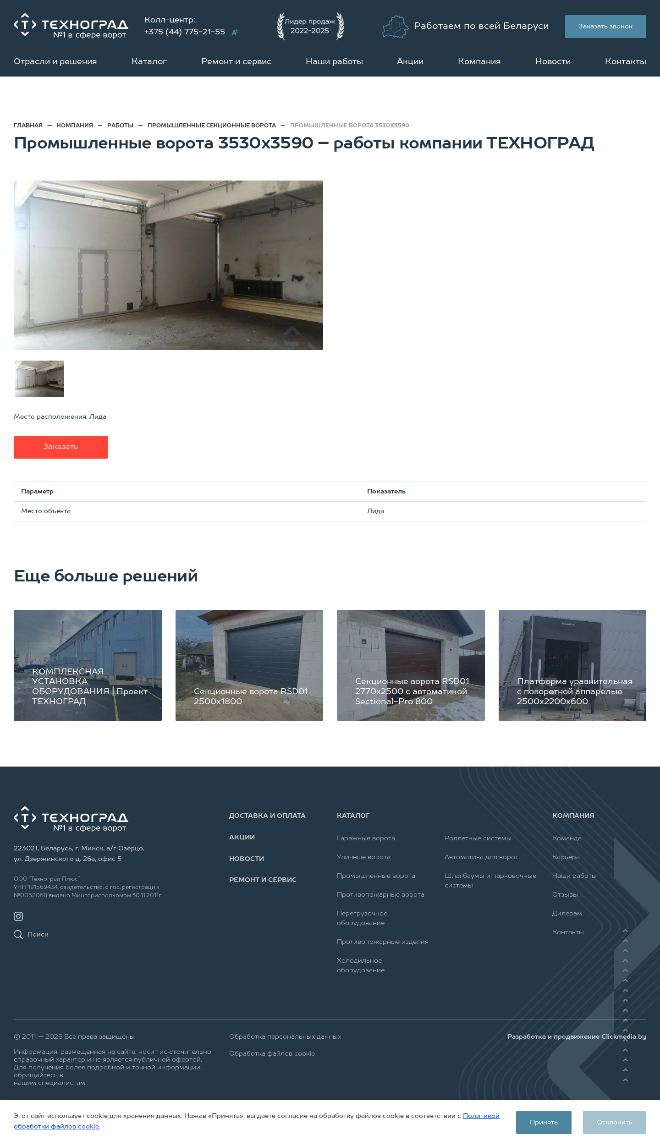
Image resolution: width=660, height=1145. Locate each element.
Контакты (625, 62)
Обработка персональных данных (285, 1037)
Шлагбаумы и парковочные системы (490, 881)
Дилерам (567, 913)
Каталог (149, 62)
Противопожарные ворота (380, 895)
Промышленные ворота (376, 876)
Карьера (566, 857)
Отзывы (565, 895)
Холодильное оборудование (361, 966)
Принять (544, 1122)
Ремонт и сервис (236, 62)
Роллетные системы (478, 838)
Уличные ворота (363, 857)
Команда (567, 838)
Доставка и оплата (267, 816)
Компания (479, 62)
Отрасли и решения (55, 62)
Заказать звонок (605, 26)
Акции (410, 62)
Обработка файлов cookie (272, 1054)
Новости (553, 62)
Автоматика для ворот (481, 857)
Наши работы (334, 62)
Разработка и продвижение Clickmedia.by (576, 1037)
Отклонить (614, 1122)
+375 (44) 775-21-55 (184, 32)
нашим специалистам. (50, 1083)
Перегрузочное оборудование (362, 918)
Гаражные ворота (366, 838)
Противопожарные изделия (383, 942)
